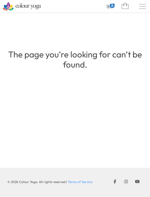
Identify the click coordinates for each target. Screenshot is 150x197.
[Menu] (142, 6)
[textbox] (109, 7)
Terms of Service (80, 182)
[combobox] (109, 7)
